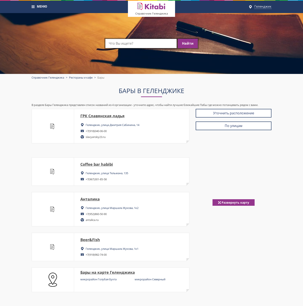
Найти (188, 43)
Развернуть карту (233, 202)
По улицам (233, 125)
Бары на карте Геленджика (107, 272)
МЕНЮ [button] (42, 6)
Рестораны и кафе (81, 77)
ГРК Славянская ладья (102, 115)
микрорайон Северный (150, 279)
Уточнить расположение (233, 113)
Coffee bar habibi (96, 164)
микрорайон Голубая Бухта (98, 279)
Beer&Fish (90, 239)
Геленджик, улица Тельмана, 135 (107, 173)
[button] (33, 7)
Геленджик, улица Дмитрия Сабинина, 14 (112, 125)
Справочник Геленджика (151, 13)
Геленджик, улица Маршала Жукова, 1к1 (112, 249)
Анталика (90, 199)
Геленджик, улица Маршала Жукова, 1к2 (112, 208)
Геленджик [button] (262, 6)
